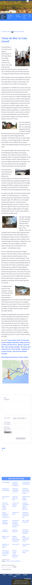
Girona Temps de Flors (26, 545)
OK (28, 583)
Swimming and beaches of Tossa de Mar (25, 515)
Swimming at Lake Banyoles (6, 489)
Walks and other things (3, 16)
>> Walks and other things (17, 31)
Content (10, 574)
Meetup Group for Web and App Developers (15, 539)
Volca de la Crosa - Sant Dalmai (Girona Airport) (5, 506)
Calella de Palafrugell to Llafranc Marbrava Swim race (25, 506)
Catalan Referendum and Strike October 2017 (5, 515)
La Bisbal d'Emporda (5, 530)
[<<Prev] (7, 561)
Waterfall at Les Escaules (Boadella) (25, 531)
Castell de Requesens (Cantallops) (15, 483)
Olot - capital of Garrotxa (25, 521)
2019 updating (6, 482)
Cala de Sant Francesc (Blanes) (15, 504)
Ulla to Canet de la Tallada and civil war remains (5, 553)
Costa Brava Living (5, 31)
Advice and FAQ (25, 16)
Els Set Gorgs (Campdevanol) (26, 483)
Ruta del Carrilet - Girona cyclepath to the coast (15, 554)
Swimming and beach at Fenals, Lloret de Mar (25, 491)
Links (14, 576)
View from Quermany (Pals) (15, 498)
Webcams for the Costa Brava (5, 545)
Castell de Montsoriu (15, 530)
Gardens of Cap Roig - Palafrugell (5, 522)
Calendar (17, 574)
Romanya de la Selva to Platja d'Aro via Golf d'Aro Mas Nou (15, 523)
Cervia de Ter (15, 544)
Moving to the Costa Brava (10, 16)
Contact (25, 574)
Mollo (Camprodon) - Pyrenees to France (26, 539)
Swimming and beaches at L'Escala (15, 490)
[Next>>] (18, 561)
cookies (24, 580)
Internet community (18, 15)
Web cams (30, 15)
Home (4, 574)
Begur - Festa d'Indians (5, 537)
